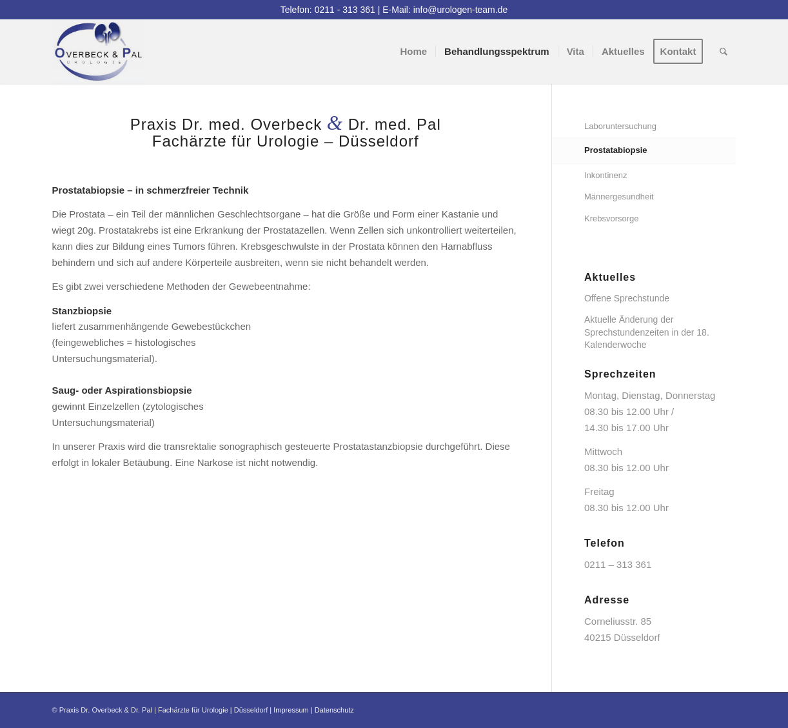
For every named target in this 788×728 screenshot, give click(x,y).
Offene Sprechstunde (626, 298)
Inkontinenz (605, 175)
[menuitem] (413, 51)
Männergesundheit (619, 196)
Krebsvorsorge (611, 218)
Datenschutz (334, 710)
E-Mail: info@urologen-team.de (444, 10)
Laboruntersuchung (620, 126)
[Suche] (723, 51)
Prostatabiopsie (615, 150)
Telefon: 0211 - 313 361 (328, 10)
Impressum (290, 710)
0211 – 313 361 (617, 564)
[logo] (98, 51)
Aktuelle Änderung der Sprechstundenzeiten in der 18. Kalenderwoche (646, 331)
